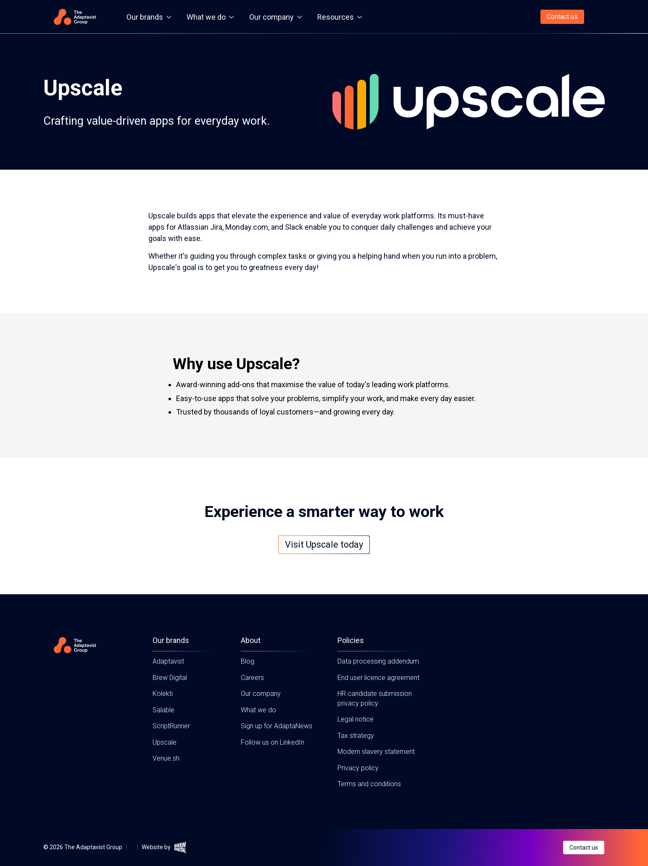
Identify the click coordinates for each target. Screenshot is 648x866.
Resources (339, 17)
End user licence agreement (378, 678)
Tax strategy (355, 736)
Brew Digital (170, 678)
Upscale (164, 742)
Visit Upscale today (324, 544)
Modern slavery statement (376, 752)
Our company (275, 17)
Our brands (148, 17)
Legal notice (355, 719)
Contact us (562, 17)
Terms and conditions (369, 784)
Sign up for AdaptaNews (276, 726)
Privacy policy (358, 768)
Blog (247, 661)
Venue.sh (166, 758)
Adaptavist (168, 661)
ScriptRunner (171, 726)
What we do (210, 17)
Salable (163, 710)
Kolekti (163, 694)
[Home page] (74, 16)
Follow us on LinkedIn (272, 742)
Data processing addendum (378, 661)
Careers (252, 678)
